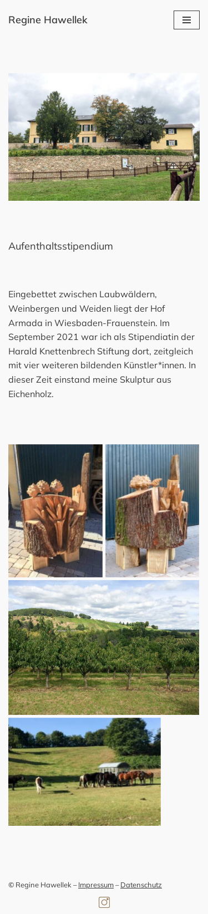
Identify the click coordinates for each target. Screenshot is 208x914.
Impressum (96, 884)
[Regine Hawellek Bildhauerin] (48, 20)
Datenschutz (141, 884)
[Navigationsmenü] (187, 20)
